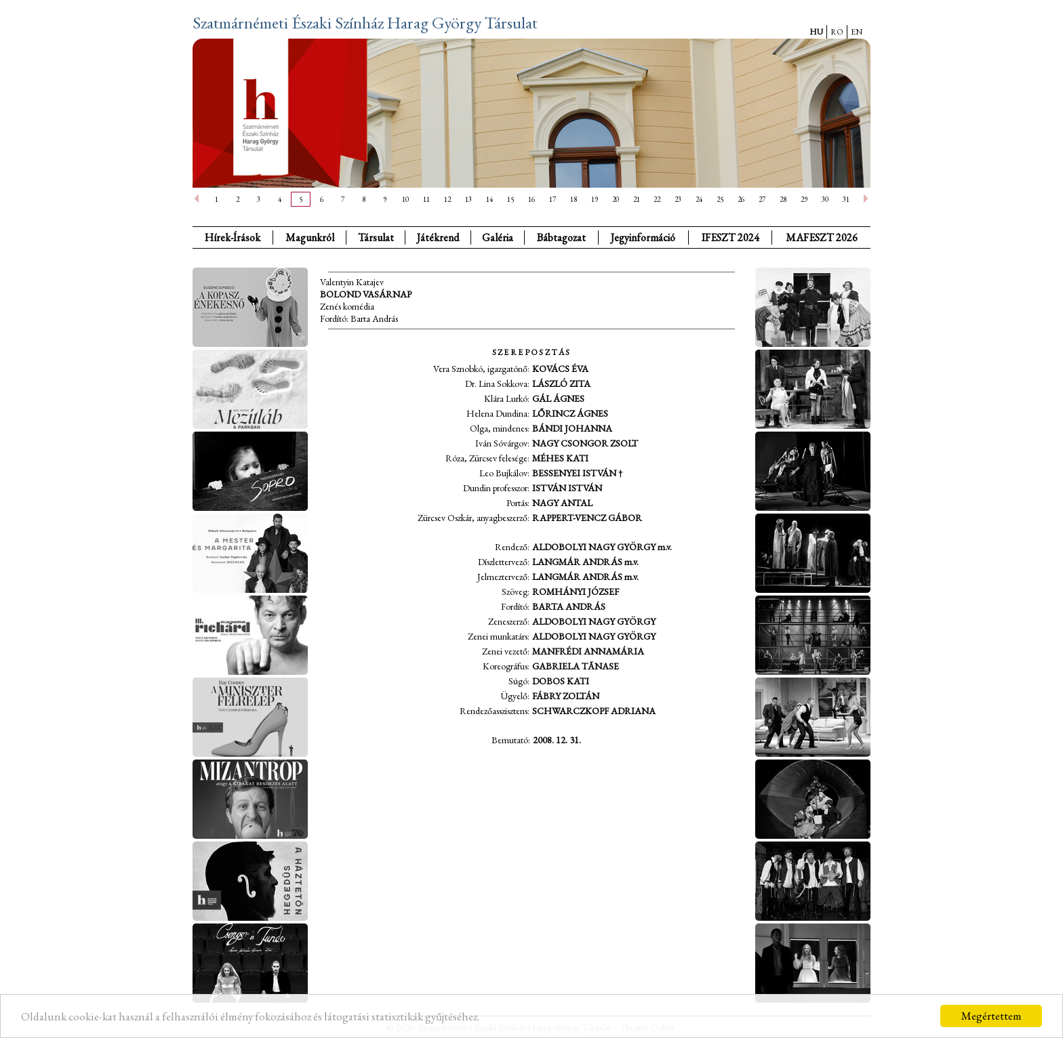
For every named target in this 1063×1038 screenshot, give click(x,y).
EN (856, 31)
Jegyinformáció (643, 237)
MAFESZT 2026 (822, 237)
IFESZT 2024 (730, 237)
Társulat (376, 237)
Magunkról (309, 237)
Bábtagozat (561, 237)
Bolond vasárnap (366, 294)
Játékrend (438, 237)
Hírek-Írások (232, 237)
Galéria (497, 237)
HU (816, 31)
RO (836, 31)
